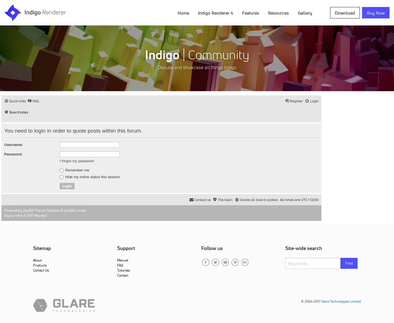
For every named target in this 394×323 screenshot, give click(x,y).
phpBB (28, 210)
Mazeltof (40, 215)
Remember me (74, 170)
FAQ (120, 265)
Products (40, 265)
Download (345, 13)
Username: (13, 145)
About (37, 260)
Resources (278, 13)
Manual (122, 260)
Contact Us (41, 270)
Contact (122, 275)
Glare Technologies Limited (341, 301)
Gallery (305, 13)
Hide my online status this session (90, 177)
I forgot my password (77, 161)
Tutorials (123, 270)
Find (349, 263)
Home (183, 13)
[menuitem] (33, 101)
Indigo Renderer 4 (215, 13)
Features (250, 13)
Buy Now (376, 13)
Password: (13, 154)
